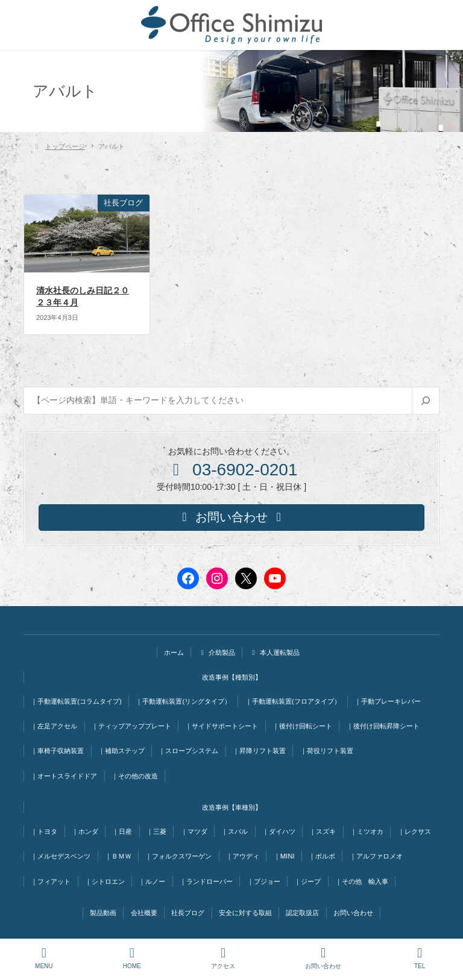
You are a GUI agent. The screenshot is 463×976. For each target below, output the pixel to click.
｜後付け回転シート (302, 726)
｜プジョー (263, 881)
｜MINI (284, 856)
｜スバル (234, 831)
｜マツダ (194, 831)
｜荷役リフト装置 (326, 750)
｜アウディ (242, 856)
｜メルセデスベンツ (60, 856)
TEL (419, 957)
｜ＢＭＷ (118, 856)
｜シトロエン (105, 881)
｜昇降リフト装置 (259, 750)
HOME (132, 957)
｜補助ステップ (121, 750)
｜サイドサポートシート (221, 726)
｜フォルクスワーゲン (178, 856)
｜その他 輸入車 (361, 881)
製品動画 (103, 912)
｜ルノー (152, 881)
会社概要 (144, 912)
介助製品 (216, 652)
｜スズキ (322, 831)
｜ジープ (307, 881)
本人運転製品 (275, 652)
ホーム (174, 652)
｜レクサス (414, 831)
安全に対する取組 (245, 912)
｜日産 (122, 831)
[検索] (425, 400)
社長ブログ (187, 912)
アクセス (223, 957)
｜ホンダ (85, 831)
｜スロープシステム (188, 750)
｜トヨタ (44, 831)
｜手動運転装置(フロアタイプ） (293, 701)
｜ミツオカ (366, 831)
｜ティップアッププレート (131, 726)
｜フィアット (51, 881)
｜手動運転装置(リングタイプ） (183, 701)
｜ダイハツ (278, 831)
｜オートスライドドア (64, 776)
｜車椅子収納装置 (57, 750)
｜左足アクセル (54, 726)
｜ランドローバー (206, 881)
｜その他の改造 (135, 776)
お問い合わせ (353, 912)
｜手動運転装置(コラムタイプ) (76, 701)
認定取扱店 (302, 912)
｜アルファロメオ (376, 856)
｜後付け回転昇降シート (383, 726)
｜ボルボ (322, 856)
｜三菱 (156, 831)
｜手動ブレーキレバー (387, 701)
